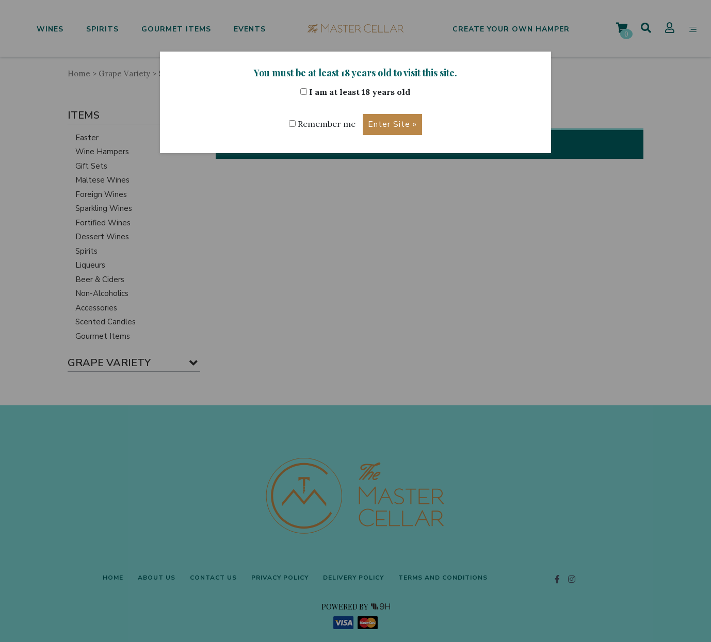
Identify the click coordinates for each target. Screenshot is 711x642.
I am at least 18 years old (355, 92)
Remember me (322, 124)
